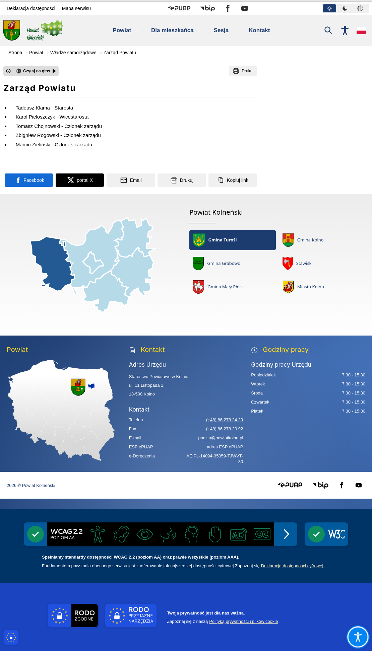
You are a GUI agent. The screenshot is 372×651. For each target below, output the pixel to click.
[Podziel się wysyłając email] (131, 180)
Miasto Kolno (303, 287)
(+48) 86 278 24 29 (224, 419)
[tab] (329, 8)
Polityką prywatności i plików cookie (243, 621)
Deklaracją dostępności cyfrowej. (292, 565)
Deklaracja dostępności (31, 8)
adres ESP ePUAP (225, 446)
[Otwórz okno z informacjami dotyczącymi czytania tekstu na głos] (8, 71)
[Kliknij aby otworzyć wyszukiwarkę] (328, 30)
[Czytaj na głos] (36, 71)
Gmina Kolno (303, 240)
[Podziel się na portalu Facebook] (29, 180)
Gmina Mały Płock (218, 287)
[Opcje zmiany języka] (361, 30)
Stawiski (298, 263)
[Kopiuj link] (232, 180)
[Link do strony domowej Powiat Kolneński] (33, 30)
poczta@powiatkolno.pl (220, 437)
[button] (179, 8)
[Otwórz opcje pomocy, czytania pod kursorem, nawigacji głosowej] (358, 637)
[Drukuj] (243, 71)
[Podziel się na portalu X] (80, 180)
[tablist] (345, 8)
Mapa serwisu (76, 8)
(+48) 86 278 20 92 (224, 428)
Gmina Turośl (215, 240)
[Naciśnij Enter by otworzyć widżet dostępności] (344, 30)
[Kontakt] (263, 30)
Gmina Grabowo (216, 263)
